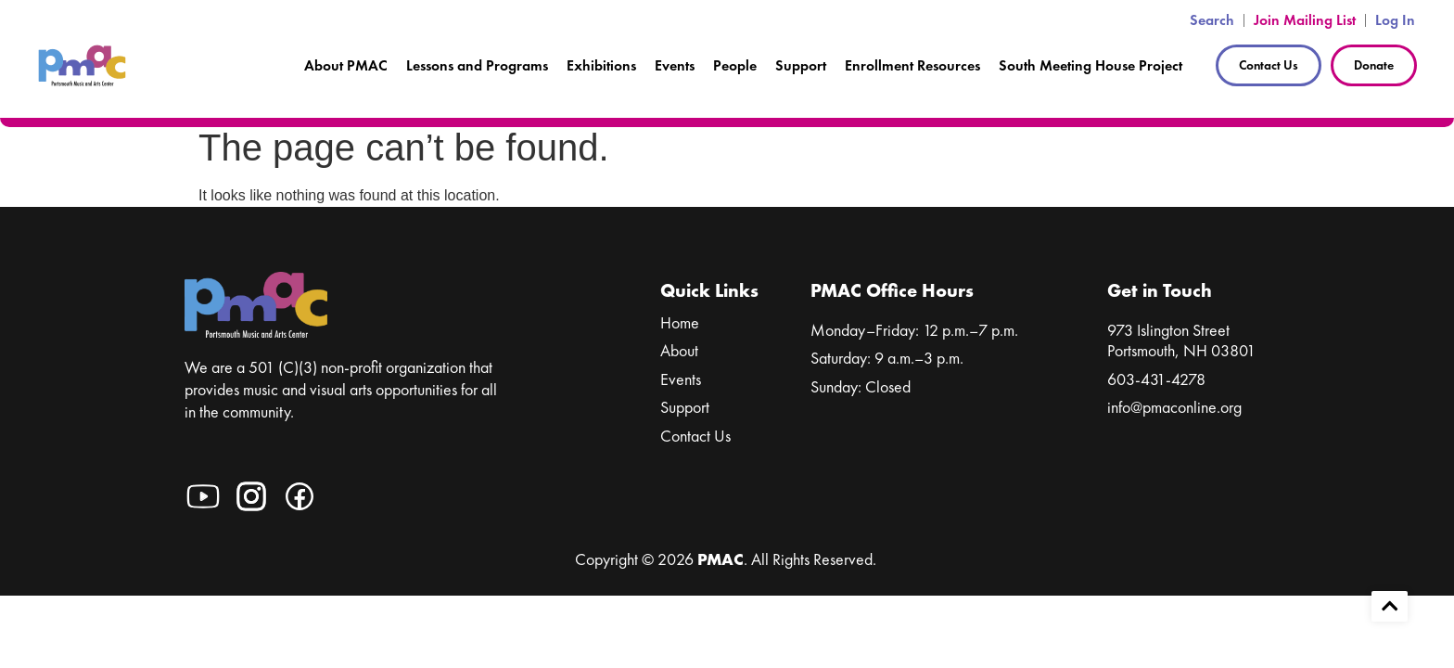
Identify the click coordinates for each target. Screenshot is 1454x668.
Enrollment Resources (912, 65)
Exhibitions (601, 65)
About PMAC (346, 65)
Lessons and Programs (477, 65)
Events (675, 65)
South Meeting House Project (1090, 65)
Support (800, 65)
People (735, 65)
